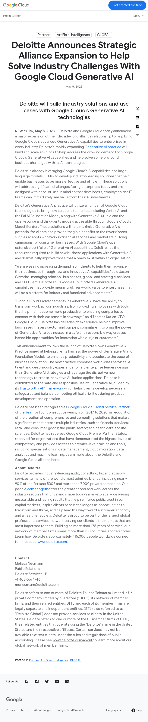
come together (39, 489)
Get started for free (127, 5)
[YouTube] (57, 681)
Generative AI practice (103, 147)
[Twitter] (47, 681)
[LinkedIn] (67, 681)
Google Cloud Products (70, 710)
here (55, 460)
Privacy (10, 710)
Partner (44, 35)
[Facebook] (37, 681)
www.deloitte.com (52, 542)
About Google (42, 710)
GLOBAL (103, 35)
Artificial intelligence (73, 35)
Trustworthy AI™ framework (41, 388)
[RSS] (26, 681)
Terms (25, 710)
